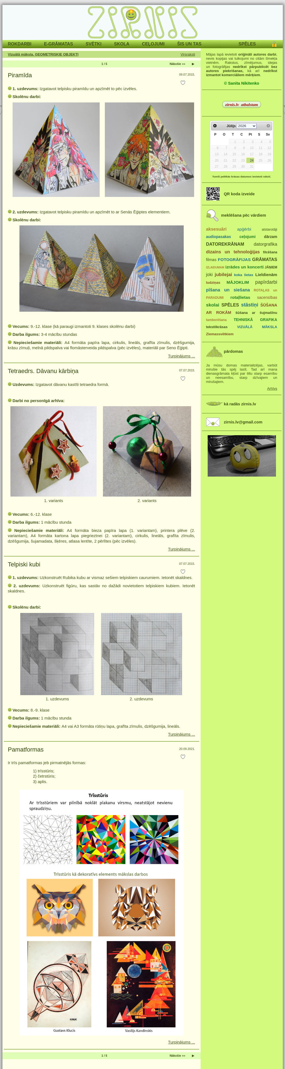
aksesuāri (216, 229)
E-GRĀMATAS (58, 44)
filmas (211, 259)
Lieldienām (266, 274)
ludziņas (213, 282)
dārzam (270, 237)
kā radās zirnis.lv (240, 404)
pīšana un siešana (228, 289)
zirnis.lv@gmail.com (243, 422)
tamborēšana (216, 320)
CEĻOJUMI (153, 44)
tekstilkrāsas (217, 327)
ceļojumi (247, 236)
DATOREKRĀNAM (225, 244)
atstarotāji (269, 229)
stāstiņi (249, 305)
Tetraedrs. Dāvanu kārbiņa (43, 371)
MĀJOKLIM (238, 282)
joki (209, 274)
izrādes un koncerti (244, 267)
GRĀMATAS (264, 259)
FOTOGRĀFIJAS (234, 259)
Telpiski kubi (24, 564)
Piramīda (20, 75)
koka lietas (243, 275)
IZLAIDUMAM (215, 267)
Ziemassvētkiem (220, 334)
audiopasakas (218, 237)
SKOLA (121, 44)
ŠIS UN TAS (189, 44)
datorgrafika (265, 244)
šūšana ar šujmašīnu (256, 313)
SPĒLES (247, 44)
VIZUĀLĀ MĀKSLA (257, 327)
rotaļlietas (240, 297)
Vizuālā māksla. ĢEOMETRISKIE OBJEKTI (43, 54)
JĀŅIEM (271, 267)
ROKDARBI (19, 44)
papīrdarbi (266, 282)
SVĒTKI (94, 44)
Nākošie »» (177, 63)
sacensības (267, 297)
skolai (212, 305)
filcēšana (270, 252)
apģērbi (244, 229)
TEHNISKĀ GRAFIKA (255, 320)
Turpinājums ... (181, 356)
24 (252, 160)
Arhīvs (272, 388)
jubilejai (223, 274)
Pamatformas (26, 749)
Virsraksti (187, 54)
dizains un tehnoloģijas (233, 251)
